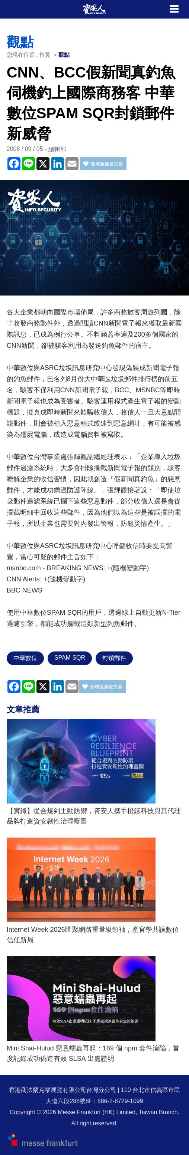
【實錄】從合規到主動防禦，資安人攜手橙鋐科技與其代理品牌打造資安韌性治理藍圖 (94, 816)
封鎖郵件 (114, 658)
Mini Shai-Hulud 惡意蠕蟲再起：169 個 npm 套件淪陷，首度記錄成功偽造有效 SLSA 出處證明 (93, 1053)
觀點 (64, 55)
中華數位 (25, 658)
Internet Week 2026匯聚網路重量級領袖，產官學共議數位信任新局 (93, 935)
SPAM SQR (69, 657)
